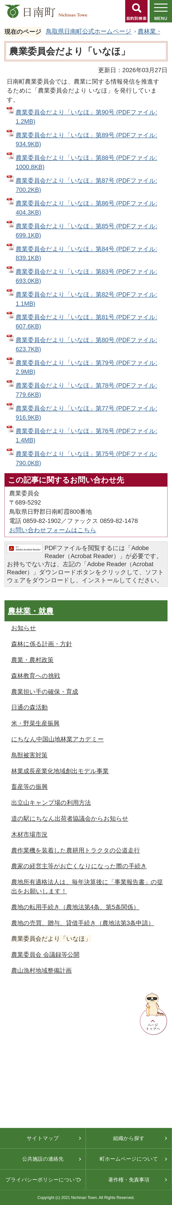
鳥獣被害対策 (29, 755)
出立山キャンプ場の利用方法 (51, 802)
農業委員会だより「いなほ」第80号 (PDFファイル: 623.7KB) (86, 344)
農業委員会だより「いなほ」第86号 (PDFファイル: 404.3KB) (86, 208)
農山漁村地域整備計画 (41, 970)
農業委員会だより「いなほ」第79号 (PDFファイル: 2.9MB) (86, 367)
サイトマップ (43, 1138)
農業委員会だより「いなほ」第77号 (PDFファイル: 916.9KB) (86, 413)
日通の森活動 (29, 707)
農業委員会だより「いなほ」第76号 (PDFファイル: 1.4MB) (86, 435)
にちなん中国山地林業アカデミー (57, 739)
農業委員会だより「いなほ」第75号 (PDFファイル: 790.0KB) (86, 458)
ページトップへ (154, 1013)
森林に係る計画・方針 (41, 643)
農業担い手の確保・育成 (44, 691)
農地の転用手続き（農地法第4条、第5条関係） (75, 907)
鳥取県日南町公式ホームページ (88, 31)
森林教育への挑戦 (35, 675)
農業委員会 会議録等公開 (45, 954)
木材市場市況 (29, 834)
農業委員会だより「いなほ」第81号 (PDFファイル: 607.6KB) (86, 322)
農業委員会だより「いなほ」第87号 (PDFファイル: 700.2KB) (86, 185)
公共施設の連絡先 (43, 1159)
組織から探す (129, 1138)
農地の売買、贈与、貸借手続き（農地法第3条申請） (82, 922)
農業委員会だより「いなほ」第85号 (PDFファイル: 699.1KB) (86, 231)
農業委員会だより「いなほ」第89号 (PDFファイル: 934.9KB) (86, 140)
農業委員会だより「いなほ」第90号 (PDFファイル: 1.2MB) (86, 117)
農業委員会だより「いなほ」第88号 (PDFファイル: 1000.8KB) (86, 162)
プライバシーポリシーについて (42, 1180)
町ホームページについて (129, 1159)
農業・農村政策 (32, 659)
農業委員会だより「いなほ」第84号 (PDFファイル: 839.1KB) (86, 253)
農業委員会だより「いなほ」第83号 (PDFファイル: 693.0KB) (86, 276)
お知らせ (23, 627)
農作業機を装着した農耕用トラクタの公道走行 (75, 850)
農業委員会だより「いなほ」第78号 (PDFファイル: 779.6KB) (86, 390)
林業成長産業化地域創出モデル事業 (60, 770)
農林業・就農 (31, 611)
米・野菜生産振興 (35, 723)
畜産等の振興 (29, 786)
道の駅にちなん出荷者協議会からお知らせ (69, 818)
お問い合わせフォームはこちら (52, 530)
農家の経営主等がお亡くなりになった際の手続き (79, 866)
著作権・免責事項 (128, 1180)
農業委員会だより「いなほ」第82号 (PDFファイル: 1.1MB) (86, 299)
